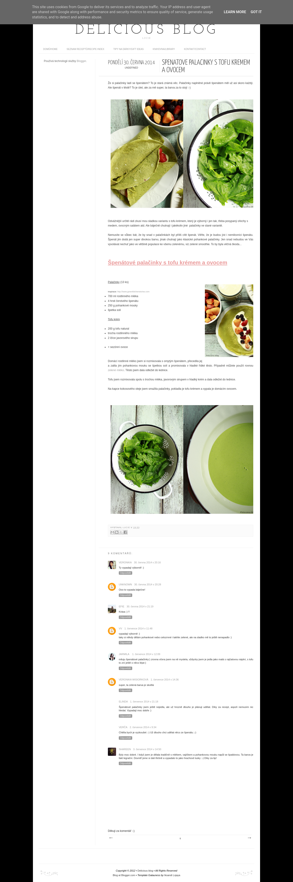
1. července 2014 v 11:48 (138, 628)
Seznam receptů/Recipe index (85, 49)
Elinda (123, 701)
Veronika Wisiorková (133, 679)
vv (120, 628)
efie (121, 606)
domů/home (50, 49)
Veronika (125, 562)
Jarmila (124, 654)
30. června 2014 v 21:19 (140, 606)
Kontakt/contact (195, 49)
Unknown (125, 584)
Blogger (81, 61)
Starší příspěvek (249, 838)
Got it (256, 12)
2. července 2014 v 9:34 (143, 727)
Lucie (127, 527)
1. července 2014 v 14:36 (165, 679)
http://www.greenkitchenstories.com (133, 292)
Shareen (125, 749)
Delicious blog (146, 30)
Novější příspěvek (111, 838)
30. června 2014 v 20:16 (147, 562)
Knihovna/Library (164, 49)
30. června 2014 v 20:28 (147, 584)
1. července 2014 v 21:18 (144, 701)
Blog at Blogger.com (124, 875)
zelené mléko (116, 370)
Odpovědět (125, 573)
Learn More (235, 12)
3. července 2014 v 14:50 (147, 749)
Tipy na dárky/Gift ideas (128, 49)
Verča (123, 727)
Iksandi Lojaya (172, 875)
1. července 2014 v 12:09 (146, 654)
